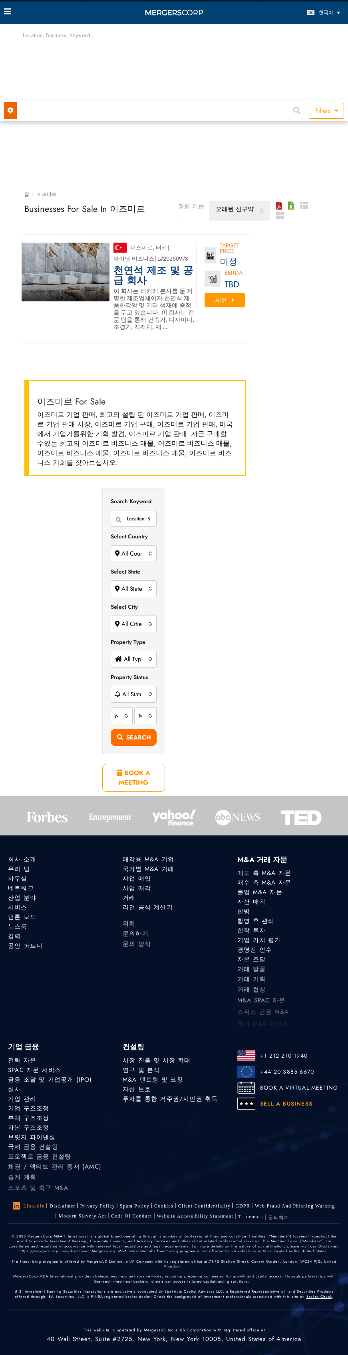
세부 (224, 300)
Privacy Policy (97, 1206)
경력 (14, 936)
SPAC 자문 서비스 (34, 1070)
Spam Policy (134, 1206)
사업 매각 (137, 888)
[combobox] (239, 211)
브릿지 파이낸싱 (32, 1137)
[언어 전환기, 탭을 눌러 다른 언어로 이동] (301, 12)
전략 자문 (22, 1060)
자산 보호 (137, 1089)
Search (134, 737)
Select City (124, 607)
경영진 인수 (254, 950)
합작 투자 (251, 931)
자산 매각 (251, 902)
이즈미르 (141, 247)
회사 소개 (22, 859)
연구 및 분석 (141, 1070)
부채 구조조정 (28, 1118)
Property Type (128, 642)
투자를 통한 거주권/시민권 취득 (170, 1099)
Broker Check (319, 1296)
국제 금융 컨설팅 (33, 1148)
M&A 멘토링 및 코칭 (153, 1080)
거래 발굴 (251, 971)
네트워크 (21, 888)
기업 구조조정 (28, 1108)
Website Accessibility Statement (195, 1218)
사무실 (18, 879)
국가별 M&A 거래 (148, 869)
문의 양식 (137, 948)
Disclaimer (63, 1206)
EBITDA (234, 273)
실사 (14, 1089)
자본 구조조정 (28, 1128)
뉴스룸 (18, 927)
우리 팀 (19, 869)
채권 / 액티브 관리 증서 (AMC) (54, 1169)
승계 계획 (22, 1181)
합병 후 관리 (255, 921)
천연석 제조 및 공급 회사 (153, 275)
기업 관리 (22, 1099)
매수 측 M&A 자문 (264, 883)
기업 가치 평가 (259, 940)
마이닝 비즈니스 (133, 259)
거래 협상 (251, 994)
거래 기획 (251, 982)
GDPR (242, 1206)
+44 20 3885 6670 (287, 1072)
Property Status (129, 677)
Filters (326, 110)
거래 (129, 898)
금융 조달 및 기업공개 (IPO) (50, 1080)
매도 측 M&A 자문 (264, 873)
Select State (125, 572)
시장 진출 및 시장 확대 (157, 1060)
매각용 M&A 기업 (148, 859)
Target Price (229, 249)
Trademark (250, 1219)
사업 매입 (137, 879)
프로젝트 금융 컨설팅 (39, 1158)
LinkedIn (29, 1206)
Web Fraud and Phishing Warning (295, 1206)
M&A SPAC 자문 (261, 1005)
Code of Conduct (131, 1217)
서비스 (18, 907)
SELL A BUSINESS (286, 1104)
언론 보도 (22, 917)
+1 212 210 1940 (284, 1056)
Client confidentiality (204, 1206)
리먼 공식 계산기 (148, 907)
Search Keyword (131, 501)
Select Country (129, 536)
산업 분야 (22, 898)
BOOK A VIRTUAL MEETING (299, 1088)
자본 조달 (251, 960)
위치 (129, 925)
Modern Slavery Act (82, 1216)
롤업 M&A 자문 (259, 892)
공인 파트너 (25, 946)
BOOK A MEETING (133, 777)
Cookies (163, 1206)
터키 (161, 247)
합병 (243, 911)
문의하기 (136, 936)
